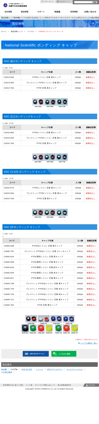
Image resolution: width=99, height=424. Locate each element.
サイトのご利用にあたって (45, 385)
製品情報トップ (7, 18)
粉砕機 (17, 18)
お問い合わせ (47, 1)
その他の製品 (93, 18)
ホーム (3, 31)
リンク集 (29, 385)
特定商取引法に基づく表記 (13, 385)
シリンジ (41, 18)
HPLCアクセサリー (53, 18)
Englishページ (63, 1)
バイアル (23, 18)
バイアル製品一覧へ (89, 343)
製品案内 (7, 364)
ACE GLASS (32, 18)
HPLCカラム (83, 18)
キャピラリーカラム (69, 18)
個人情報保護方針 (64, 385)
